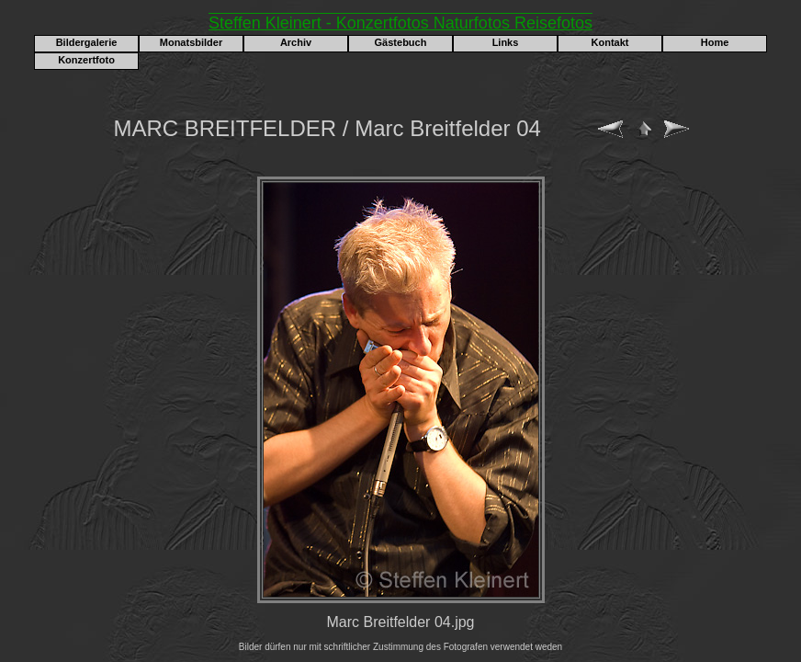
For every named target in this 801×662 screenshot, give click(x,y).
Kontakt (610, 42)
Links (505, 42)
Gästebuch (401, 42)
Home (715, 42)
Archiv (295, 42)
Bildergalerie (87, 42)
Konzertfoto (86, 59)
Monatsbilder (191, 42)
